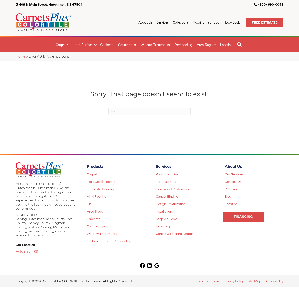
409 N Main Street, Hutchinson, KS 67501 (50, 4)
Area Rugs (205, 45)
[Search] (149, 111)
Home (20, 56)
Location (226, 45)
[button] (264, 22)
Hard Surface (83, 45)
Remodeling (183, 45)
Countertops (127, 45)
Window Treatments (155, 45)
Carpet (61, 45)
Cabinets (106, 45)
